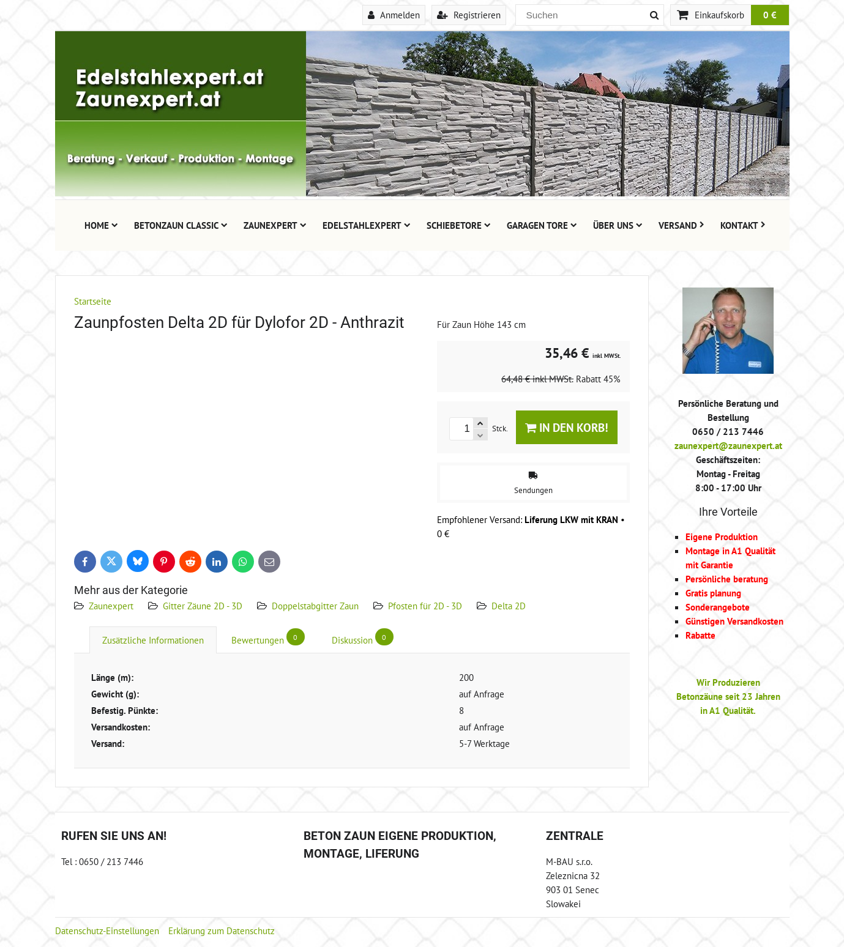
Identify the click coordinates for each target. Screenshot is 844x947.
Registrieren (469, 15)
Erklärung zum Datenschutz (221, 930)
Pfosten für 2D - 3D (425, 606)
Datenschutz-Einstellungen (107, 930)
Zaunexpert (275, 225)
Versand (681, 225)
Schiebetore (459, 225)
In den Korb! (566, 427)
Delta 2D (508, 606)
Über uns (618, 225)
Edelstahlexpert (367, 225)
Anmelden (394, 15)
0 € (770, 15)
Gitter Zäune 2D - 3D (202, 606)
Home (101, 225)
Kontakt (743, 225)
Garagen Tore (542, 225)
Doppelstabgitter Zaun (315, 606)
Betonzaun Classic (181, 225)
